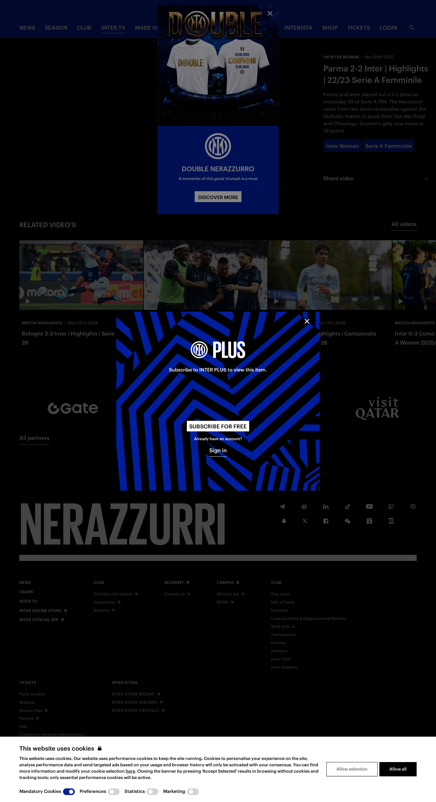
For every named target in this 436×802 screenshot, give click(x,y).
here (130, 771)
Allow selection (352, 769)
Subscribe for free (218, 426)
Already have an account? (218, 438)
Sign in (218, 450)
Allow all (398, 769)
